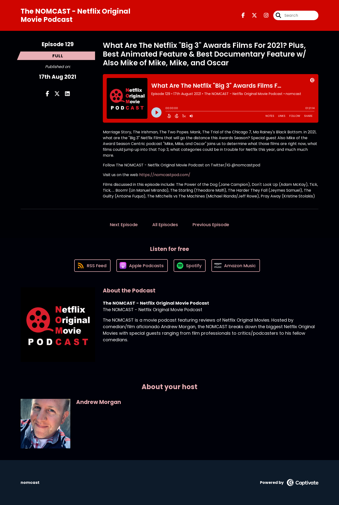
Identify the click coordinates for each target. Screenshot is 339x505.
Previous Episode (211, 225)
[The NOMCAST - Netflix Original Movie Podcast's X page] (251, 15)
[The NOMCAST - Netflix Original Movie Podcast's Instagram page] (263, 15)
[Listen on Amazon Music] (235, 265)
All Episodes (165, 225)
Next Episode (124, 225)
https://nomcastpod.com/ (164, 175)
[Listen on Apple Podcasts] (142, 265)
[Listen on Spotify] (190, 265)
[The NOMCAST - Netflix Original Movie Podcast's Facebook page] (243, 15)
